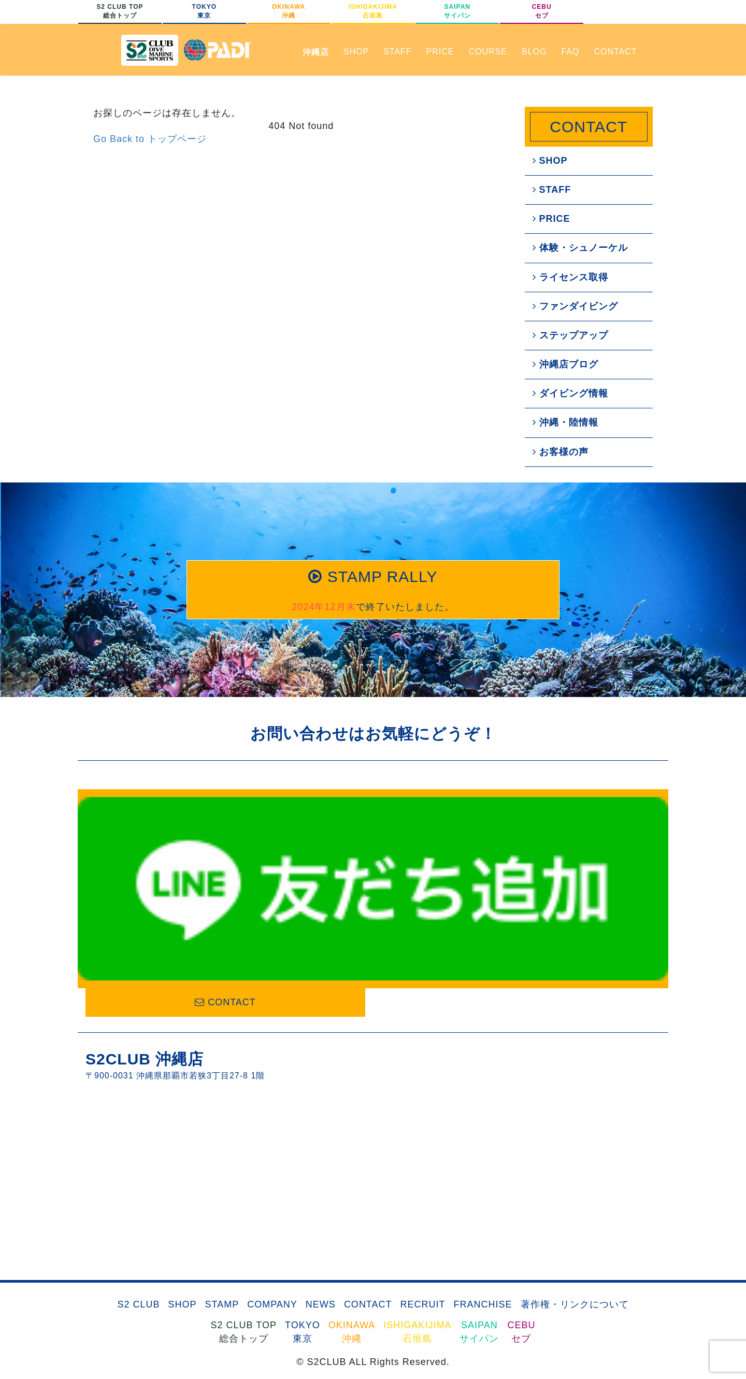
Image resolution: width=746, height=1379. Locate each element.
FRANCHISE (483, 1304)
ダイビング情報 (570, 393)
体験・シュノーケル (580, 248)
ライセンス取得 (570, 277)
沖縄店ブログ (565, 364)
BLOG (534, 51)
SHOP (356, 51)
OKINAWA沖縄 (288, 11)
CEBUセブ (542, 11)
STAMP (222, 1304)
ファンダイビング (575, 306)
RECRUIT (423, 1304)
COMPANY (272, 1304)
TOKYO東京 (204, 11)
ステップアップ (570, 335)
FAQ (570, 51)
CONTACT (615, 51)
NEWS (321, 1304)
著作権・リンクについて (575, 1304)
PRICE (440, 51)
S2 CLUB (138, 1304)
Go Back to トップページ (150, 139)
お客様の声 (561, 452)
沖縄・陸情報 (565, 422)
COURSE (488, 51)
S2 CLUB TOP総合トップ (119, 11)
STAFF (397, 51)
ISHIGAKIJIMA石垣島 (373, 11)
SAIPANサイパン (457, 11)
